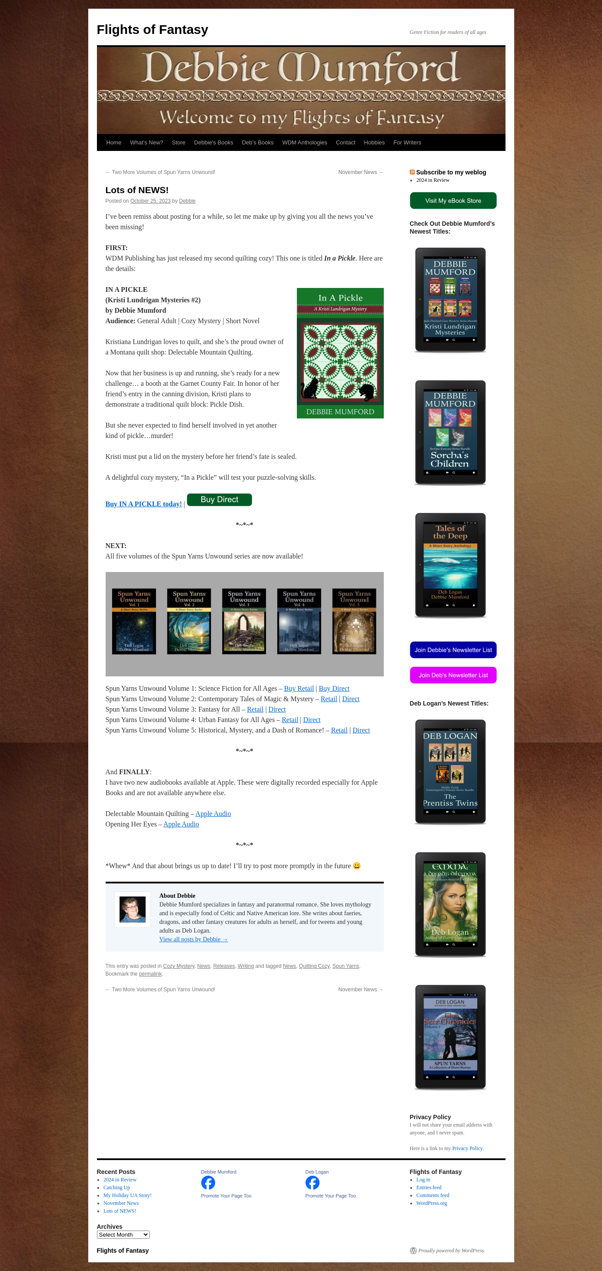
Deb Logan (317, 1171)
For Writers (407, 142)
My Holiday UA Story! (127, 1195)
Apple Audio (213, 813)
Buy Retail (299, 688)
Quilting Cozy (314, 966)
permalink (150, 974)
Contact (346, 142)
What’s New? (146, 142)
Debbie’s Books (213, 142)
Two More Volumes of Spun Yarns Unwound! (161, 172)
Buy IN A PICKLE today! (144, 504)
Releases (224, 966)
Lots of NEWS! (119, 1211)
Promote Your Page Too (226, 1195)
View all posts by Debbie (194, 939)
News (203, 966)
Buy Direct (334, 688)
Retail (329, 698)
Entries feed (429, 1187)
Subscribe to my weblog (451, 172)
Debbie (187, 201)
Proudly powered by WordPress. (452, 1251)
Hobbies (374, 142)
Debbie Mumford (218, 1171)
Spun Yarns (346, 966)
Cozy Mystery (178, 966)
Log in (423, 1180)
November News (360, 172)
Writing (246, 966)
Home (114, 142)
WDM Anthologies (304, 142)
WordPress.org (431, 1203)
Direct (350, 698)
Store (179, 142)
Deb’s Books (258, 142)
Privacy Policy (467, 1148)
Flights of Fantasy (153, 29)
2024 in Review (432, 180)
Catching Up (116, 1187)
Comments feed (432, 1195)
